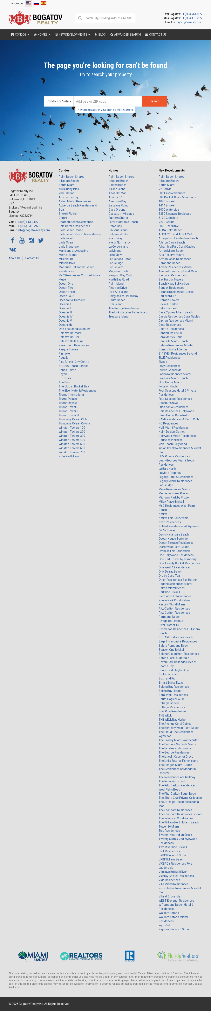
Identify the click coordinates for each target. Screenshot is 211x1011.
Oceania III (65, 312)
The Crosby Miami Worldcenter (179, 740)
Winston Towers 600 (72, 448)
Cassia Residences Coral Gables (179, 316)
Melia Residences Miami (174, 489)
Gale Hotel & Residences (74, 226)
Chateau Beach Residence (76, 222)
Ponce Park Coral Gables (174, 600)
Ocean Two (66, 287)
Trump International (71, 394)
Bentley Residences (171, 287)
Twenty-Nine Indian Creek (175, 834)
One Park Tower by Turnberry (178, 559)
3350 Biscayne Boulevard (175, 213)
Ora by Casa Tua (169, 575)
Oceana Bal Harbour (72, 300)
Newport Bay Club (120, 275)
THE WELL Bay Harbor (173, 719)
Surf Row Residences (172, 711)
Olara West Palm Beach (174, 546)
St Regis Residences (172, 707)
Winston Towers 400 (72, 440)
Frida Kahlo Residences (174, 407)
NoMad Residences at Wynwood (179, 526)
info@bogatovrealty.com (187, 22)
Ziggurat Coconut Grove (174, 929)
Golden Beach (118, 185)
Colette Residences (171, 328)
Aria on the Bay (69, 197)
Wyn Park (165, 925)
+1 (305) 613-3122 (191, 14)
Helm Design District (172, 431)
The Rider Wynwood (172, 781)
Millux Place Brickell (171, 501)
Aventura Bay (117, 201)
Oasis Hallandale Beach (174, 534)
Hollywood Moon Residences (177, 435)
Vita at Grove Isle (169, 896)
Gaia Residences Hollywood (176, 411)
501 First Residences (172, 193)
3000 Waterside (169, 209)
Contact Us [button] (156, 34)
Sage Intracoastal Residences (178, 641)
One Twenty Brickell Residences (179, 563)
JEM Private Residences (174, 456)
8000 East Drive (169, 226)
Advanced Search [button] (125, 34)
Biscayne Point (118, 205)
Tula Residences (169, 830)
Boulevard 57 (167, 296)
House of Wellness (171, 440)
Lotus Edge (116, 263)
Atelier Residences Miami (175, 267)
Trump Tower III (69, 415)
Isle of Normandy (120, 242)
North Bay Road (119, 279)
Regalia (63, 357)
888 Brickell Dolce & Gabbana (177, 197)
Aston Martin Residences (75, 201)
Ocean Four (66, 296)
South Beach (117, 300)
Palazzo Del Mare (70, 333)
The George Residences (124, 308)
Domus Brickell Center (173, 349)
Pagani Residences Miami (175, 583)
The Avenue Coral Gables (175, 723)
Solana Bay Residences (174, 686)
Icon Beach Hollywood (173, 444)
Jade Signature (69, 246)
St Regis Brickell (169, 703)
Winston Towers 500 (72, 444)
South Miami (67, 185)
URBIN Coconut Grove (172, 855)
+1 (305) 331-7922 (191, 18)
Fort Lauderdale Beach (123, 222)
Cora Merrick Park (170, 337)
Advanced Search (89, 109)
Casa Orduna (117, 209)
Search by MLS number (118, 109)
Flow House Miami (170, 382)
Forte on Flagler (169, 386)
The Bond (65, 382)
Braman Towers (169, 300)
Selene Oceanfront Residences (179, 653)
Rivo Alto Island (118, 291)
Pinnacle (64, 353)
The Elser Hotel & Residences (77, 390)
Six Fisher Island (169, 674)
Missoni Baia (67, 263)
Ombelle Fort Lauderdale (175, 551)
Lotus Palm (116, 267)
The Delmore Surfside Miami (177, 744)
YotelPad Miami (69, 456)
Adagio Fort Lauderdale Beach (178, 238)
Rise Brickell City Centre (74, 361)
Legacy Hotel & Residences (176, 477)
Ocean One (66, 283)
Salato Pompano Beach (174, 645)
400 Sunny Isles (69, 189)
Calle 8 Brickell (168, 308)
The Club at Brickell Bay (74, 386)
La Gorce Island (118, 246)
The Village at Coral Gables (176, 818)
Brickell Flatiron (68, 213)
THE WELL (165, 715)
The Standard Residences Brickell (180, 814)
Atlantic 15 (116, 197)
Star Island (115, 304)
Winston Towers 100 (72, 427)
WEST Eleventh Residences (176, 900)
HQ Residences (168, 423)
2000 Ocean (66, 193)
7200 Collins (166, 222)
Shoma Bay (166, 666)
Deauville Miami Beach (173, 341)
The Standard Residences (175, 810)
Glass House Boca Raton (174, 415)
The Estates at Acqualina (175, 748)
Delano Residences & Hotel (176, 345)
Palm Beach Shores (71, 176)
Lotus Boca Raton (120, 259)
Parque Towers (69, 349)
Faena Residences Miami (175, 374)
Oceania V (65, 320)
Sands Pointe (67, 370)
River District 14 (169, 625)
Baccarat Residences (172, 275)
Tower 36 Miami (169, 826)
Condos (64, 170)
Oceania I (65, 304)
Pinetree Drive (118, 287)
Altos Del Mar (117, 193)
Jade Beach (66, 238)
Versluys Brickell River (173, 871)
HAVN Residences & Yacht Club (179, 419)
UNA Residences (169, 851)
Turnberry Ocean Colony (74, 423)
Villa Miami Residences (173, 884)
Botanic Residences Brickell (176, 291)
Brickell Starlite (168, 304)
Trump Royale (68, 403)
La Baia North (167, 468)
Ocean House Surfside (173, 538)
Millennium (66, 259)
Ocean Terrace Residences (176, 542)
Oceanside (66, 324)
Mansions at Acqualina (73, 250)
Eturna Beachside (170, 370)
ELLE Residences (170, 357)
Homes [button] (41, 34)
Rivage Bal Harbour (171, 621)
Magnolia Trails (118, 271)
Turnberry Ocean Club (73, 419)
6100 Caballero (168, 217)
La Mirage (115, 250)
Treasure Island (119, 316)
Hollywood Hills (118, 234)
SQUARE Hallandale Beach (176, 637)
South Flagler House (172, 699)
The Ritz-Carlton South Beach (178, 793)
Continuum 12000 (170, 333)
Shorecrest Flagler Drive (174, 670)
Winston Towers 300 (72, 435)
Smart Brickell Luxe (171, 682)
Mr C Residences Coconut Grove (79, 275)
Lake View (115, 254)
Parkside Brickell (169, 592)
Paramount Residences (74, 345)
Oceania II (65, 308)
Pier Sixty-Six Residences (175, 596)
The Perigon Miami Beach (175, 764)
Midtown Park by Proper (174, 497)
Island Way (115, 238)
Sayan (63, 374)
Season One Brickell (171, 649)
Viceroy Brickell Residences (176, 876)
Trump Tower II (68, 411)
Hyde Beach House (71, 230)
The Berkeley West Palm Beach (179, 727)
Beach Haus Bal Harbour (174, 283)
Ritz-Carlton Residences (174, 608)
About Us (14, 258)
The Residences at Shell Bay (177, 777)
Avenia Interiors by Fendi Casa (178, 271)
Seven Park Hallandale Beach (178, 662)
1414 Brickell (167, 205)
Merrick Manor (68, 254)
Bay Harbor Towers (171, 279)
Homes (113, 170)
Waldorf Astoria (169, 913)
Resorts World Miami (172, 604)
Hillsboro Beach (69, 180)
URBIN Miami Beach (171, 859)
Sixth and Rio (167, 678)
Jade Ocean (66, 242)
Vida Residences (169, 880)
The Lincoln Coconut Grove (176, 756)
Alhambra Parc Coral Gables (177, 246)
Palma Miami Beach (172, 588)
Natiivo (163, 514)
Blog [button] (100, 34)
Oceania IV (66, 316)
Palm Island (116, 283)
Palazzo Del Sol (69, 337)
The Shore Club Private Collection (180, 797)
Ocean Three (67, 291)
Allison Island (117, 189)
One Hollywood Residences (176, 555)
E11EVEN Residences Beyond (178, 353)
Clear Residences (170, 324)
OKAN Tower (167, 530)
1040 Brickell (167, 201)
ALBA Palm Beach (170, 230)
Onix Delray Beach (170, 571)
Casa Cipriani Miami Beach (176, 312)
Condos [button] (20, 34)
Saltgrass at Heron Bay (123, 296)
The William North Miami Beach (179, 822)
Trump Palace (68, 398)
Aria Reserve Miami (171, 254)
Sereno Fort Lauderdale (174, 658)
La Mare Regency (170, 472)
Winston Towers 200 (72, 431)
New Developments (172, 170)
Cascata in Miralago (121, 213)
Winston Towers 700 (72, 452)
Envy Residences (170, 366)
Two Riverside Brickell (173, 847)
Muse (62, 279)
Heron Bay (115, 226)
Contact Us (32, 258)
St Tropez (65, 378)
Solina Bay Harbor (170, 690)
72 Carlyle (165, 189)
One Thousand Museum (74, 328)
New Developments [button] (72, 34)
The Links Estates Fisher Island (128, 312)
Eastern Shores (119, 217)
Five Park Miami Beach (173, 378)
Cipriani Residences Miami (176, 320)
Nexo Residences (170, 522)
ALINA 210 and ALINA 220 (175, 234)
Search (154, 101)
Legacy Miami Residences (175, 481)
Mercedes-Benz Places (174, 493)
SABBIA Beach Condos (73, 366)
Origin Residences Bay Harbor (178, 579)
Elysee (163, 361)
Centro (63, 217)
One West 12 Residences (175, 567)
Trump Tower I (68, 407)
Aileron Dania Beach (172, 242)
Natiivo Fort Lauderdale (174, 518)
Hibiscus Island (118, 230)
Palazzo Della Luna (71, 341)
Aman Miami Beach (171, 250)
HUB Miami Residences (174, 427)
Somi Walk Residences (173, 695)
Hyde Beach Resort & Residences (80, 234)
